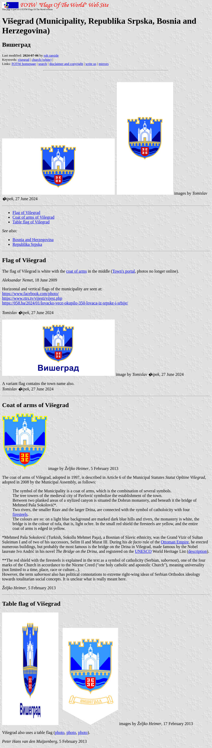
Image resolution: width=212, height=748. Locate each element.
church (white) (41, 60)
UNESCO (143, 551)
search (42, 64)
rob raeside (51, 55)
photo (59, 732)
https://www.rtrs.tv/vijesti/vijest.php (32, 298)
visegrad (23, 60)
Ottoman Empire (175, 542)
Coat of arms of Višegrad (33, 217)
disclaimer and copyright (66, 64)
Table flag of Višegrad (31, 222)
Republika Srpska (27, 244)
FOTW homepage (23, 64)
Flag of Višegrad (26, 212)
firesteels (20, 514)
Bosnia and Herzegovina (33, 239)
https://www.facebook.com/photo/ (30, 293)
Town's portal (123, 271)
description (197, 551)
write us (91, 64)
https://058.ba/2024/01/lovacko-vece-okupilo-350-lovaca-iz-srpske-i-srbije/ (65, 303)
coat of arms (76, 271)
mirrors (103, 64)
